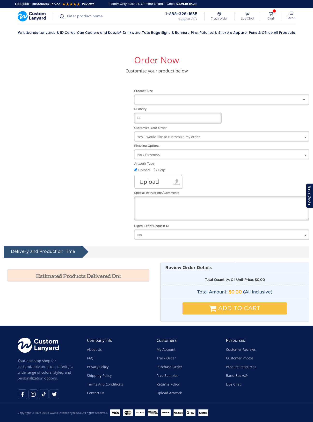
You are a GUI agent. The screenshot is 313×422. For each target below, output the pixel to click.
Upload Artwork (169, 393)
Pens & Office (261, 32)
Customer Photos (240, 358)
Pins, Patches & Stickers (211, 32)
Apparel (240, 32)
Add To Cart (235, 308)
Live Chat (233, 384)
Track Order (166, 358)
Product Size (143, 91)
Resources (235, 340)
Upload (149, 182)
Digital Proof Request (151, 226)
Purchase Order (169, 367)
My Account (166, 349)
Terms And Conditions (105, 384)
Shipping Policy (99, 375)
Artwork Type (144, 163)
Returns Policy (168, 384)
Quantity (140, 109)
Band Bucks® (237, 375)
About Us (94, 349)
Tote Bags (151, 32)
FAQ (90, 358)
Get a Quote (309, 195)
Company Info (99, 340)
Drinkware (131, 32)
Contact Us (95, 393)
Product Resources (241, 367)
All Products (284, 32)
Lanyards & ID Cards (57, 32)
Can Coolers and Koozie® (99, 32)
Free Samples (167, 375)
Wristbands (28, 32)
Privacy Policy (98, 367)
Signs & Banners (175, 32)
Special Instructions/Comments (156, 193)
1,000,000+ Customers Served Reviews (54, 4)
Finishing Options (146, 145)
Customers (167, 340)
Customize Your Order (150, 128)
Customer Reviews (241, 349)
